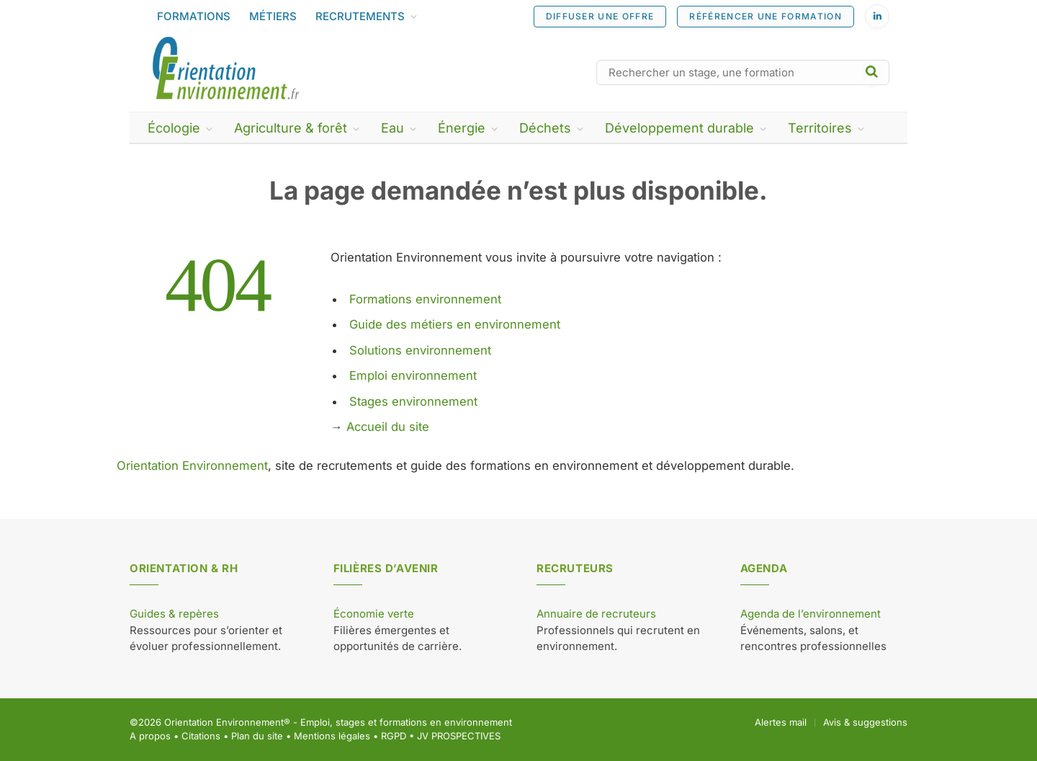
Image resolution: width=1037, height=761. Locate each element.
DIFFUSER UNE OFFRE (600, 16)
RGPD (393, 736)
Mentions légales (332, 736)
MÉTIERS (273, 16)
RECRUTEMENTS (360, 16)
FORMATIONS (193, 16)
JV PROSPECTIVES (458, 736)
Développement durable (679, 127)
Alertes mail (781, 722)
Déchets (545, 127)
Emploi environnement (413, 375)
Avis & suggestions (865, 722)
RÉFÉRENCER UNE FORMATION (765, 16)
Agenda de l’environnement (810, 613)
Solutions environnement (420, 350)
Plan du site (257, 736)
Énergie (461, 127)
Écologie (174, 127)
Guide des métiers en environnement (454, 324)
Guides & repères (174, 613)
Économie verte (373, 613)
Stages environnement (413, 401)
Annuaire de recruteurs (596, 613)
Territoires (820, 127)
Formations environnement (425, 299)
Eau (392, 127)
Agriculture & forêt (290, 127)
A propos (150, 736)
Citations (200, 736)
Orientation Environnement (192, 465)
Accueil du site (387, 426)
